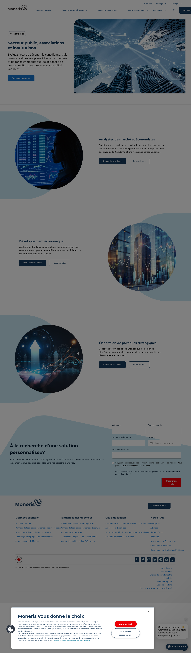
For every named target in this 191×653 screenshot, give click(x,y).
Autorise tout (125, 624)
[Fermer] (148, 611)
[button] (10, 629)
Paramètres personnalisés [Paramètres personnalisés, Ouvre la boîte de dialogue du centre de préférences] (125, 633)
